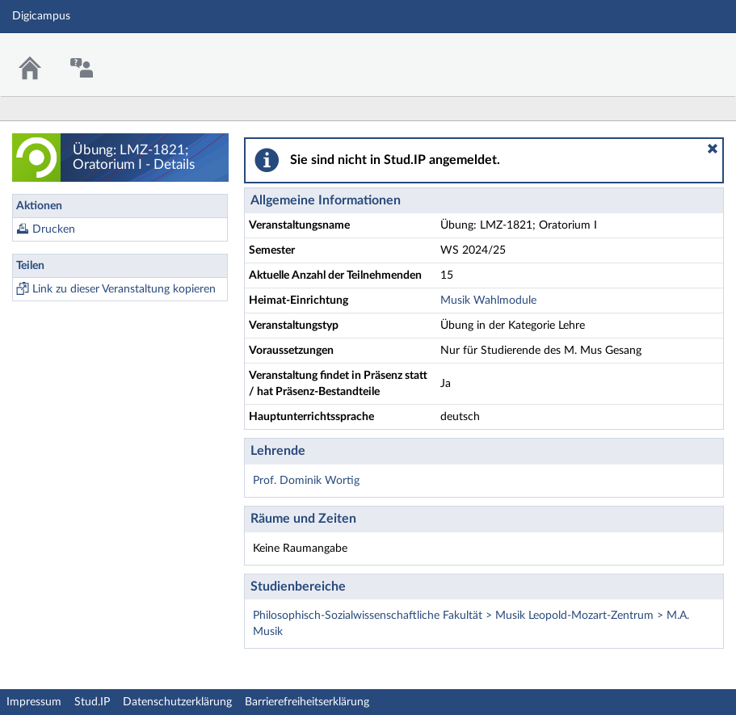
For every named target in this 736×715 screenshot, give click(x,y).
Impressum (33, 702)
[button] (712, 148)
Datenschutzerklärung (177, 702)
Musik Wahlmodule (488, 300)
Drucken (53, 229)
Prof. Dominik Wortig (306, 480)
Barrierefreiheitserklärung (307, 702)
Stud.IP (92, 702)
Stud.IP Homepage (673, 54)
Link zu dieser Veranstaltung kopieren (124, 289)
